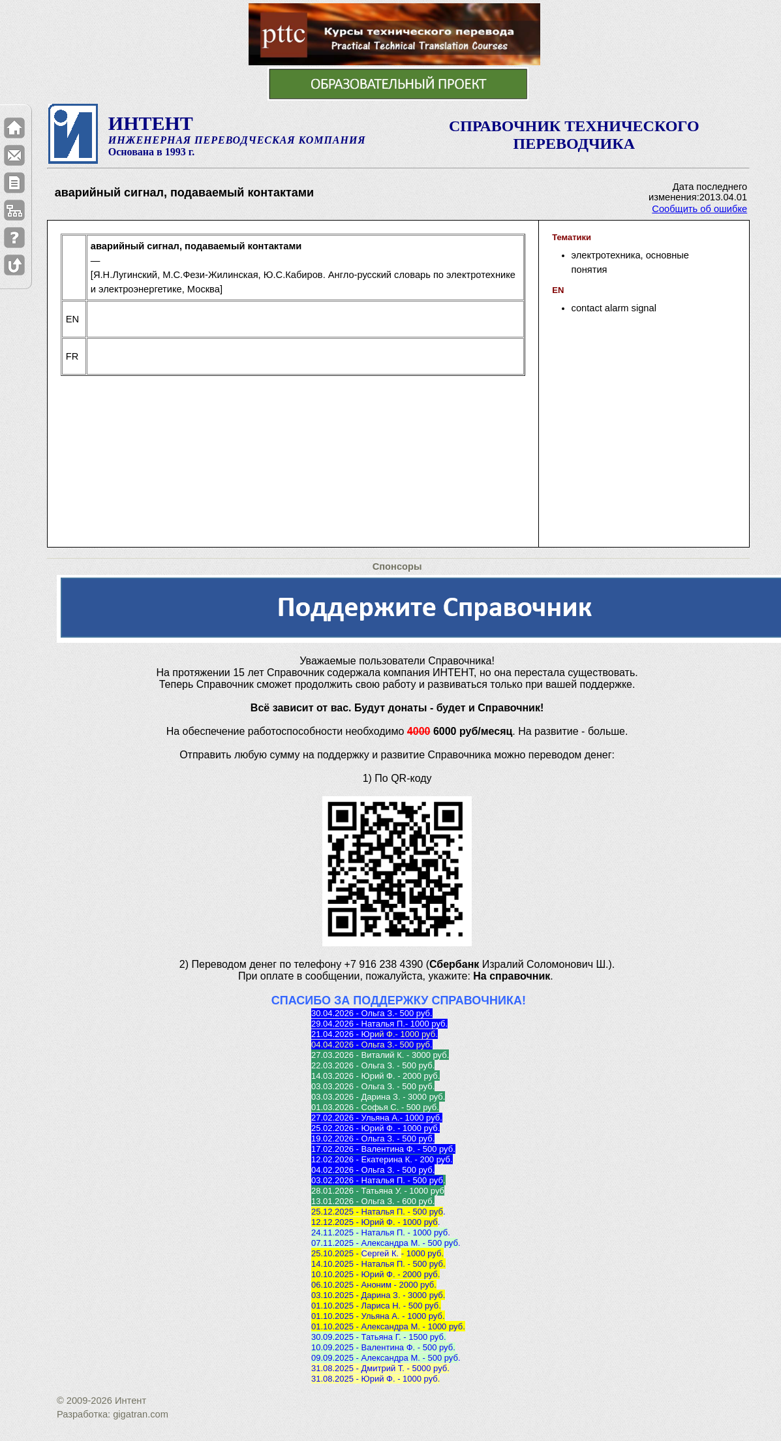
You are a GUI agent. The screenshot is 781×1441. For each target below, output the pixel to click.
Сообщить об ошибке (699, 209)
